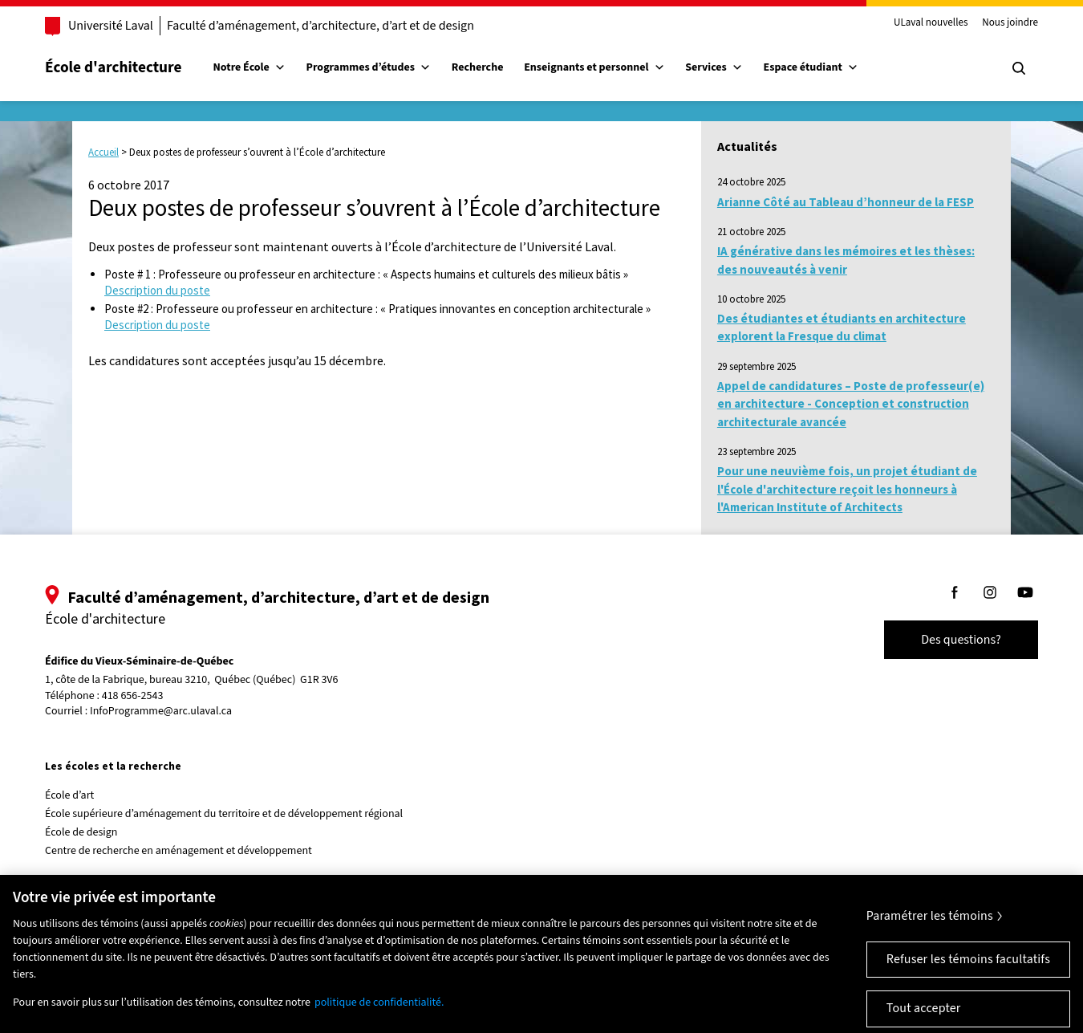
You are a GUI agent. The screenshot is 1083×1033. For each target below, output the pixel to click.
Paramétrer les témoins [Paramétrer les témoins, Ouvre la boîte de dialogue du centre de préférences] (929, 928)
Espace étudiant (811, 67)
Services (714, 67)
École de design (81, 832)
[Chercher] (1019, 68)
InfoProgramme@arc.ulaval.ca (161, 711)
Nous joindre (1010, 23)
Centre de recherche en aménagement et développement (178, 851)
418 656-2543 (133, 696)
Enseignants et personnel (594, 67)
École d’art (69, 795)
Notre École (249, 67)
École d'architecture (113, 67)
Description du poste (157, 290)
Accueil (103, 152)
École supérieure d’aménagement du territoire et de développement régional (224, 814)
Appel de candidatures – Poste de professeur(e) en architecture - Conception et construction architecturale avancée (850, 403)
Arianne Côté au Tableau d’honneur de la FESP (845, 201)
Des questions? (961, 640)
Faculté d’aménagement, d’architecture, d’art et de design (320, 26)
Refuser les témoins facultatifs (968, 972)
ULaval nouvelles (931, 23)
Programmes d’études (368, 67)
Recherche (478, 67)
